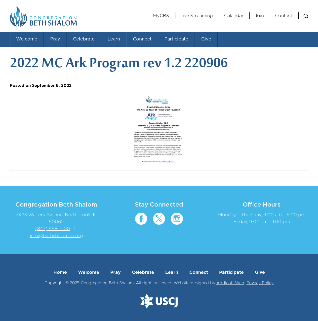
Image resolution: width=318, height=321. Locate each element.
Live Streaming (196, 16)
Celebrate (84, 39)
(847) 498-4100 (52, 229)
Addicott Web (230, 283)
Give (206, 39)
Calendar (233, 16)
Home (60, 272)
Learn (114, 39)
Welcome (26, 39)
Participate (176, 39)
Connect (142, 39)
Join (259, 16)
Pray (55, 39)
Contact (283, 16)
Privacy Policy (260, 283)
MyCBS (161, 16)
